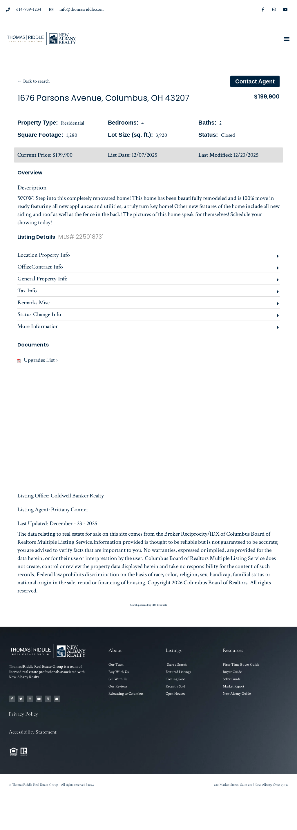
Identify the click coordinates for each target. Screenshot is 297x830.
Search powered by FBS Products (148, 605)
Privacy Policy (23, 714)
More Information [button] (38, 326)
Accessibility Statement (33, 732)
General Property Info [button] (42, 278)
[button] (286, 38)
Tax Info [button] (27, 290)
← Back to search (33, 81)
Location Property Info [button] (43, 254)
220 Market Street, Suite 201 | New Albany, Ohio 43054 (251, 784)
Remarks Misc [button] (33, 302)
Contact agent (255, 81)
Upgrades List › (37, 360)
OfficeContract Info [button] (40, 266)
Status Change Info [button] (39, 314)
